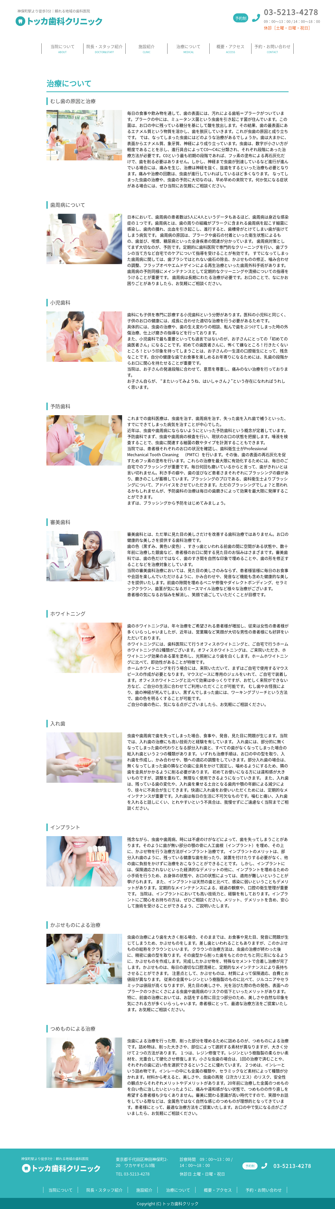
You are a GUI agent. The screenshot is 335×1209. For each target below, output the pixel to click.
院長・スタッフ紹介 (104, 46)
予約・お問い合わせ (272, 46)
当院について (62, 46)
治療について (188, 46)
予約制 (240, 18)
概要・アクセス (230, 46)
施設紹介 (146, 46)
